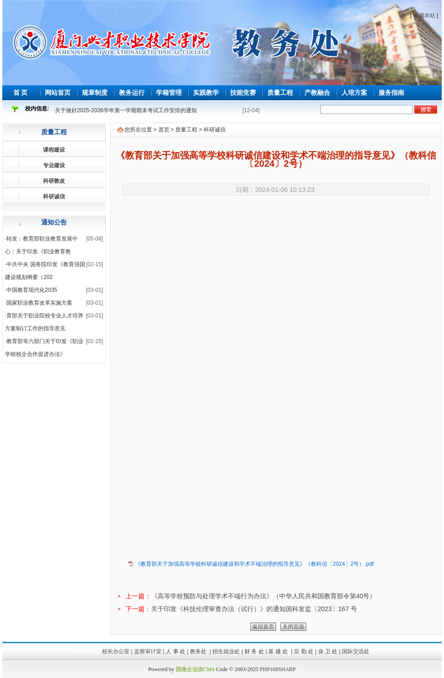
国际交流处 (355, 651)
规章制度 (95, 92)
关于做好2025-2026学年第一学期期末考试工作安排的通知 (125, 110)
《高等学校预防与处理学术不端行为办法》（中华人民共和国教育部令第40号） (263, 596)
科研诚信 (54, 196)
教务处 (199, 651)
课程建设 (54, 150)
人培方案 (354, 92)
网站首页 (57, 92)
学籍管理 (169, 92)
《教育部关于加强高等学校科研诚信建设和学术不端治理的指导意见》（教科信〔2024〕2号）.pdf (254, 564)
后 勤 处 (304, 651)
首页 (163, 129)
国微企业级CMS (195, 669)
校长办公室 (116, 651)
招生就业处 (226, 651)
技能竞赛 (243, 92)
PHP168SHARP (278, 669)
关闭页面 (293, 626)
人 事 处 (175, 651)
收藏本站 (424, 15)
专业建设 (54, 165)
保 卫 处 (328, 651)
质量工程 (280, 92)
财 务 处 (254, 651)
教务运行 (132, 92)
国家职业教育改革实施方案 (39, 303)
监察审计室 (148, 651)
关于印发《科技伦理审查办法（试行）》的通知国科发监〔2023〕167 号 (254, 608)
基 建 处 (278, 651)
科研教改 (54, 181)
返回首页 (263, 626)
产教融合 (317, 92)
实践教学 (206, 92)
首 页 (20, 92)
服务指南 (391, 92)
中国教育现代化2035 (31, 290)
